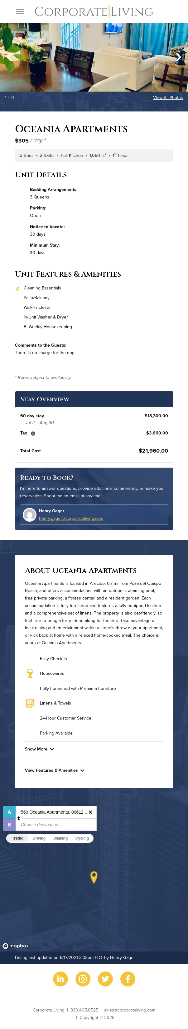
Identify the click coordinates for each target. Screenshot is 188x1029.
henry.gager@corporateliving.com (71, 518)
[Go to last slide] (9, 57)
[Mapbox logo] (15, 946)
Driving (39, 838)
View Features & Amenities (54, 770)
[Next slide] (179, 57)
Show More (39, 749)
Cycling (82, 838)
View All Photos (168, 97)
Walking (61, 838)
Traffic (17, 838)
